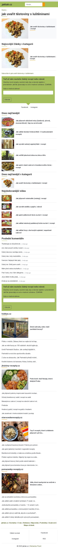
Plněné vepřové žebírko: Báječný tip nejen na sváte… (20, 457)
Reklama (26, 523)
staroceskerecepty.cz (12, 417)
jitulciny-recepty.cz (11, 365)
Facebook (24, 107)
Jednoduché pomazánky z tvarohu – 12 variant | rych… (20, 505)
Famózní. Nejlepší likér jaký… (12, 260)
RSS (44, 539)
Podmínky (43, 523)
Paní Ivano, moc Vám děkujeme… (13, 273)
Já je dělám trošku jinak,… (10, 277)
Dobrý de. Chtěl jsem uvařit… (11, 264)
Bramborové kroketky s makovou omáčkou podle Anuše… (22, 453)
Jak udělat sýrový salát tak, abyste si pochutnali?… (19, 513)
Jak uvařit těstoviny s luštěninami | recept (31, 183)
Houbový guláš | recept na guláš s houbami (17, 409)
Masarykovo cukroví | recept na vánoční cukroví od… (20, 401)
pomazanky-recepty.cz (12, 469)
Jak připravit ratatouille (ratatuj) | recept (31, 198)
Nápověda (34, 523)
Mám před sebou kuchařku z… (12, 269)
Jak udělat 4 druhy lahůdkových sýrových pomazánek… (21, 517)
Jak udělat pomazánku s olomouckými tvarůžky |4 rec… (21, 509)
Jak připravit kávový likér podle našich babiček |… (19, 461)
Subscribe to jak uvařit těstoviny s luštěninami (17, 73)
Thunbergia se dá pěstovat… (11, 244)
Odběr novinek (15, 533)
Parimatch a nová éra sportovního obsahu (16, 354)
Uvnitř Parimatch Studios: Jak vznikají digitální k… (19, 349)
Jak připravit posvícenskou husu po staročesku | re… (20, 465)
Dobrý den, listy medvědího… (12, 256)
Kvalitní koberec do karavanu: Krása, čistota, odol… (19, 362)
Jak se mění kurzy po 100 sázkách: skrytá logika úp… (20, 345)
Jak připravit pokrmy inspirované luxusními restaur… (20, 393)
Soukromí (52, 523)
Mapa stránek (29, 525)
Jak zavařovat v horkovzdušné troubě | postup (18, 413)
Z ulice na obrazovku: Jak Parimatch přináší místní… (19, 358)
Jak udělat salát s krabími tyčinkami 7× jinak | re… (19, 501)
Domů (4, 10)
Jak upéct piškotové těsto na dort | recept (32, 215)
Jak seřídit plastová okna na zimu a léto (31, 155)
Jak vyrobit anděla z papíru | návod (29, 207)
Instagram (34, 107)
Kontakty (12, 523)
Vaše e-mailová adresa (11, 89)
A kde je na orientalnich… (10, 281)
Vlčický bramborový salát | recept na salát (16, 397)
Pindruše (5, 405)
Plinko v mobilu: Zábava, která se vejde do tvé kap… (20, 341)
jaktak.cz (4, 523)
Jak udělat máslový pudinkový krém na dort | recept (35, 223)
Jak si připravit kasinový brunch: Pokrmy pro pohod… (20, 445)
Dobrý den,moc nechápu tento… (12, 252)
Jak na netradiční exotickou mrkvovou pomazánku (19, 497)
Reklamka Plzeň (35, 546)
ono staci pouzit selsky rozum (12, 248)
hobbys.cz (6, 314)
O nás (19, 523)
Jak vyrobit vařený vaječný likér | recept (31, 144)
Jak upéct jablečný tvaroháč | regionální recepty (18, 449)
